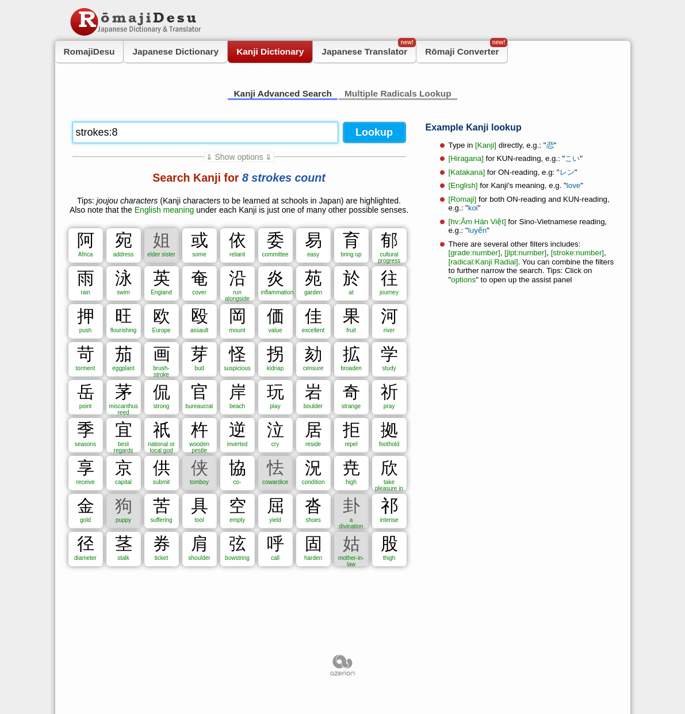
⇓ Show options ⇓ (239, 157)
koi (473, 208)
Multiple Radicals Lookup (398, 93)
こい (572, 158)
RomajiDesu (89, 51)
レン (567, 172)
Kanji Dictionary (270, 51)
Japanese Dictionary (175, 51)
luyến (477, 230)
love (573, 185)
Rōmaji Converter (466, 48)
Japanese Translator (369, 48)
